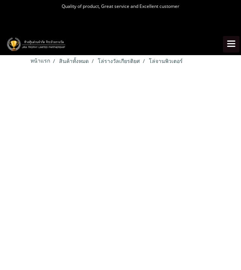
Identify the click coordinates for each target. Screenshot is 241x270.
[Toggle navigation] (231, 44)
